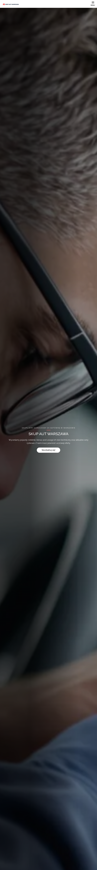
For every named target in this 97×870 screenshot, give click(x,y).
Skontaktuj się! (48, 450)
